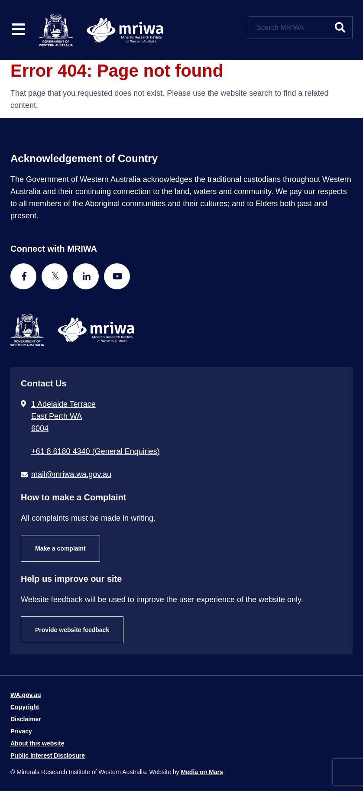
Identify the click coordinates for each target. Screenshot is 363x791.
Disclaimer (25, 719)
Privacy (21, 731)
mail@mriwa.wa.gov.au (71, 474)
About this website (37, 743)
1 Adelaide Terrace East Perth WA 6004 (63, 416)
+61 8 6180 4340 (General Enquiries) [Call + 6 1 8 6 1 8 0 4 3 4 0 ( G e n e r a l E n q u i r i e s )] (95, 451)
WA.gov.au (25, 694)
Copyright (24, 706)
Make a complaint (60, 548)
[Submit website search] (340, 28)
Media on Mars (202, 771)
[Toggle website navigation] (18, 30)
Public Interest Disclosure (47, 755)
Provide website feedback (72, 629)
